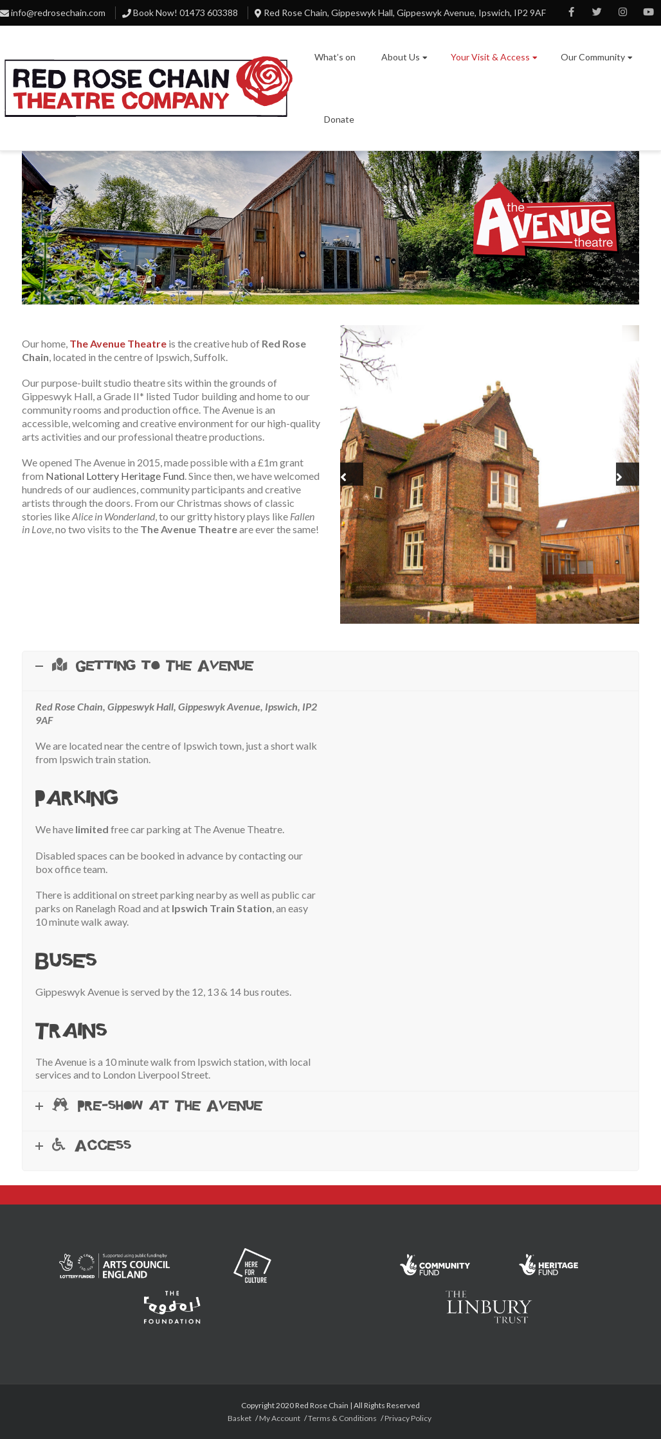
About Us (404, 56)
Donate (339, 119)
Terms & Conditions (342, 1418)
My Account (279, 1418)
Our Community (597, 56)
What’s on (335, 56)
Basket (239, 1418)
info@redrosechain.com (58, 12)
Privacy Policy (408, 1418)
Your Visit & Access (494, 56)
